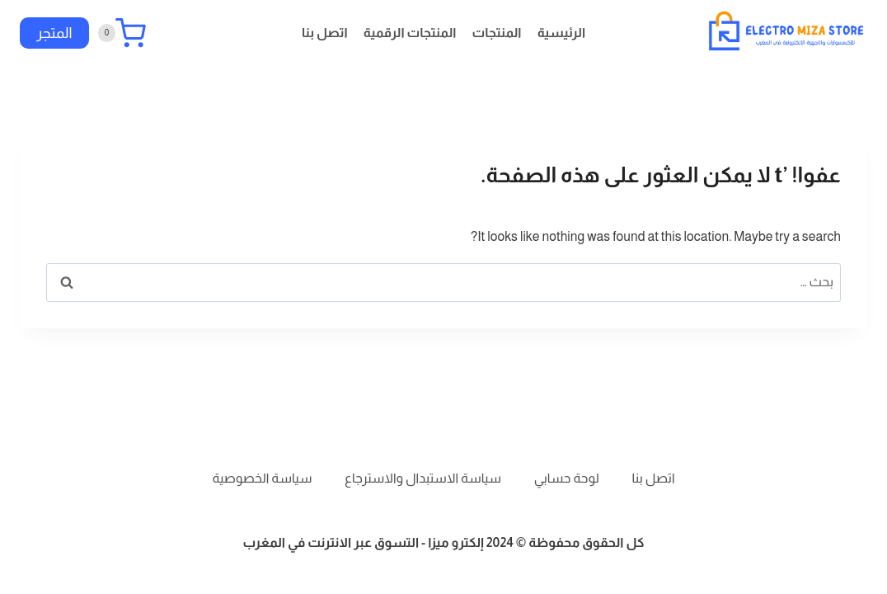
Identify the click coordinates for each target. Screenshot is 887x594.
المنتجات (497, 33)
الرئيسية (561, 33)
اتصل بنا (325, 33)
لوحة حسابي (566, 478)
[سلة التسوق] (122, 33)
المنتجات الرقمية (410, 33)
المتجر (54, 33)
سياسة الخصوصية (262, 478)
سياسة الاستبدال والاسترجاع (423, 478)
